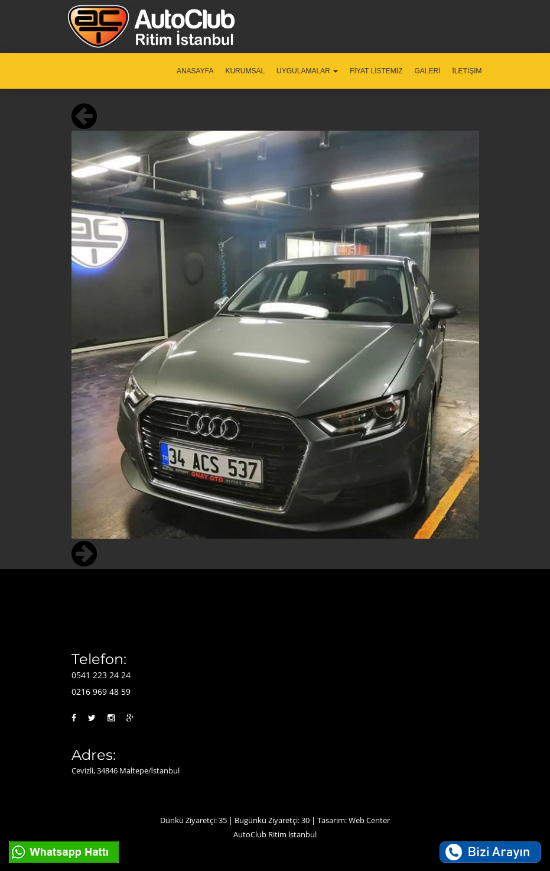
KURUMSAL (245, 71)
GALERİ (427, 71)
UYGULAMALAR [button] (307, 71)
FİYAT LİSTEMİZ (376, 71)
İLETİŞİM (466, 71)
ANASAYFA (195, 71)
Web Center (369, 820)
